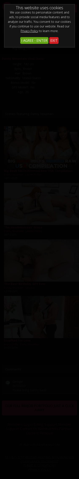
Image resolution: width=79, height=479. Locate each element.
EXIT (54, 40)
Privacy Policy (29, 31)
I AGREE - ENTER (34, 40)
